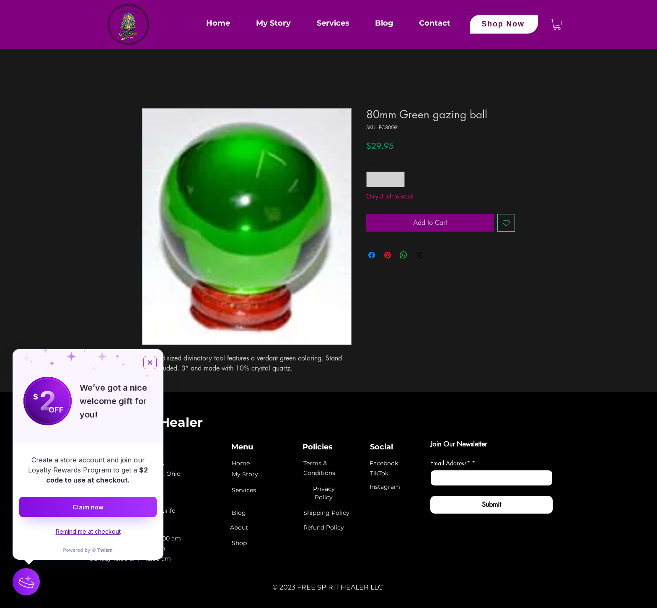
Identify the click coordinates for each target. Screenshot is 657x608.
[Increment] (398, 179)
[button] (557, 24)
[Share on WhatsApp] (403, 255)
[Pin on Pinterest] (388, 255)
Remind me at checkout (88, 531)
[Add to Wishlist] (506, 223)
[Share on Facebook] (372, 255)
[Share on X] (419, 255)
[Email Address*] (489, 477)
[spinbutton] (385, 179)
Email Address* (452, 463)
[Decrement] (372, 179)
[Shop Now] (504, 24)
